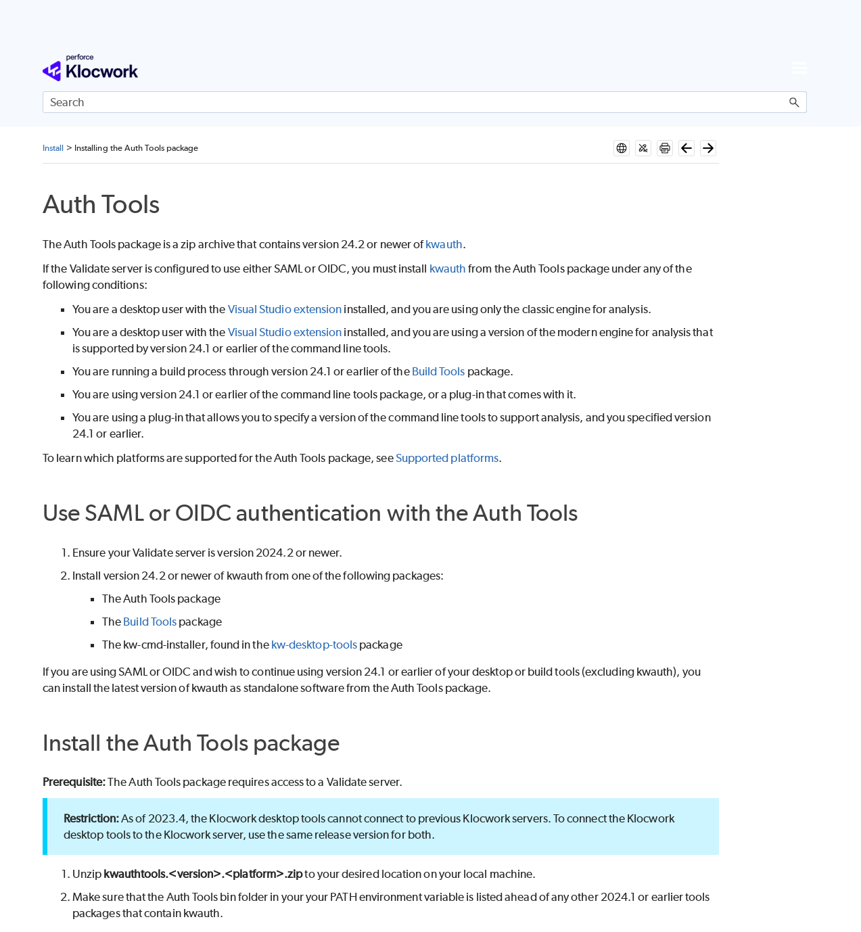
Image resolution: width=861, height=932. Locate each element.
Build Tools (438, 371)
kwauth (443, 244)
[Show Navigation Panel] (799, 67)
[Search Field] (425, 102)
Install (53, 148)
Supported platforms (447, 458)
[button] (795, 102)
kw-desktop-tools (314, 644)
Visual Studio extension (285, 309)
